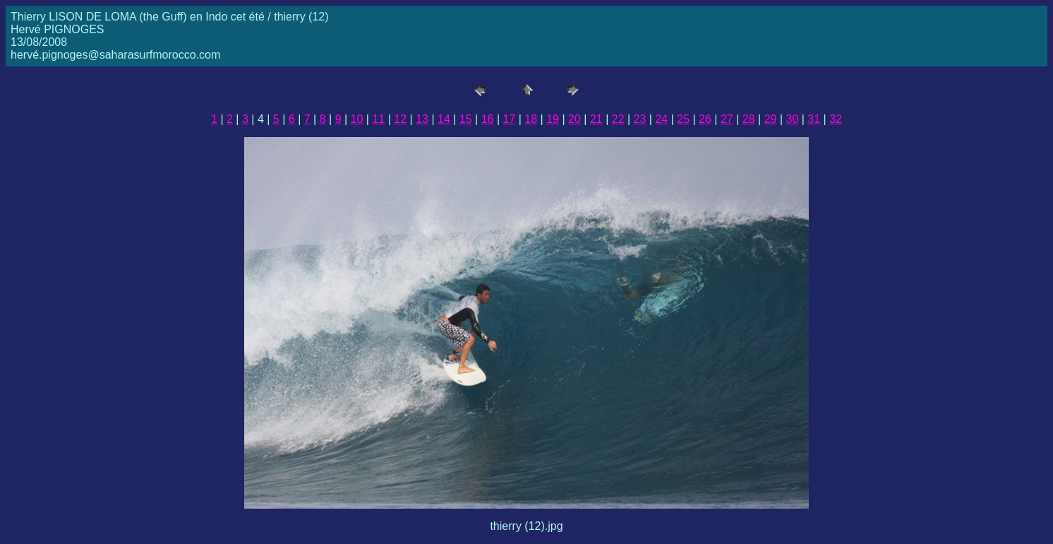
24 (661, 119)
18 (530, 119)
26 (705, 119)
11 (378, 119)
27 (727, 119)
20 (574, 119)
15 (465, 119)
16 (487, 119)
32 (835, 119)
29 (770, 119)
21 (596, 119)
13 (422, 119)
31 (813, 119)
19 (552, 119)
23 (640, 119)
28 (748, 119)
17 (509, 119)
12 (400, 119)
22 (618, 119)
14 (444, 119)
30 (792, 119)
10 (357, 119)
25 (683, 119)
